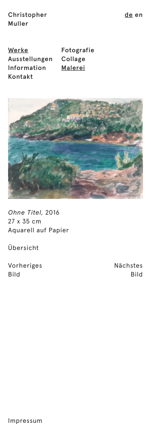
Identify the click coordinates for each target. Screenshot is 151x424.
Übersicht (23, 248)
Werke (18, 50)
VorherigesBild (25, 270)
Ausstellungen (30, 59)
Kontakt (20, 77)
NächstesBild (128, 270)
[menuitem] (129, 15)
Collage (73, 59)
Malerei (73, 68)
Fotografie (78, 50)
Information (27, 68)
